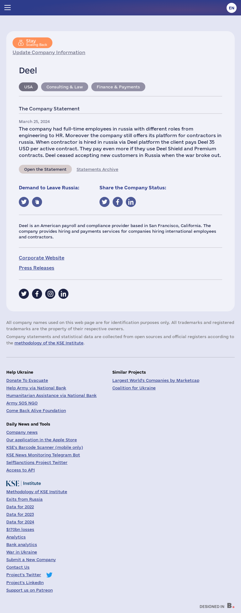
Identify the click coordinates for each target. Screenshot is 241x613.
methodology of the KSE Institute (48, 343)
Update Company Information (49, 52)
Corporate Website (41, 257)
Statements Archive (97, 169)
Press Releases (36, 267)
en (231, 8)
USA (28, 87)
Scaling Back (36, 42)
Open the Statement (45, 169)
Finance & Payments (118, 87)
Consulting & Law (64, 87)
